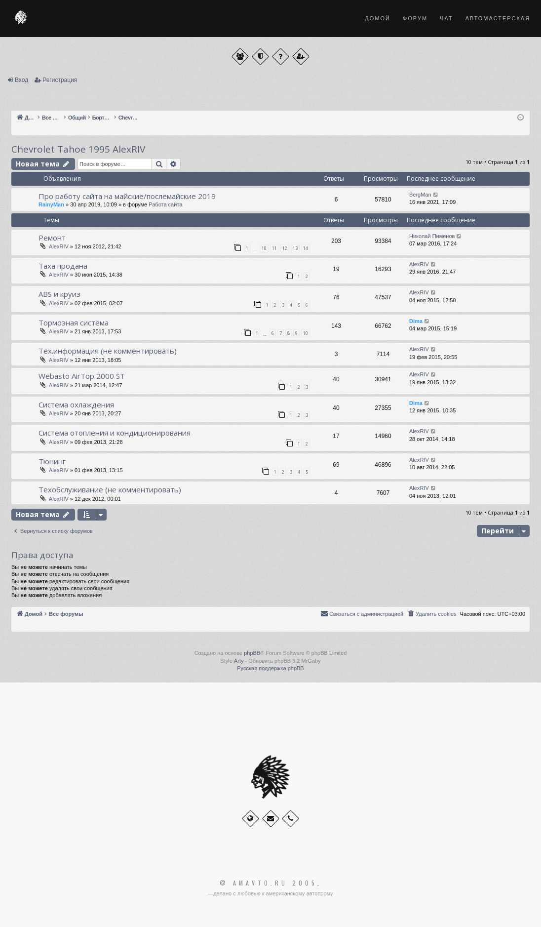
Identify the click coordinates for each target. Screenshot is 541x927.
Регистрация (59, 80)
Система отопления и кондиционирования (115, 433)
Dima (416, 321)
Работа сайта (165, 204)
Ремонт (52, 237)
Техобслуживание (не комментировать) (110, 489)
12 (284, 248)
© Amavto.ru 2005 (268, 883)
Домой (377, 18)
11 (274, 248)
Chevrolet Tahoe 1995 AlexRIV (78, 149)
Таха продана (63, 266)
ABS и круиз (59, 294)
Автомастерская (497, 18)
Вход (21, 80)
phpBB (252, 653)
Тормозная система (74, 322)
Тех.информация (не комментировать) (108, 351)
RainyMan (51, 204)
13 (295, 248)
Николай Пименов (432, 236)
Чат (446, 18)
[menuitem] (431, 613)
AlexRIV (59, 246)
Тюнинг (52, 461)
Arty (239, 661)
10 (264, 248)
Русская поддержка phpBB (270, 668)
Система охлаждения (76, 404)
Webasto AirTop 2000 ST (82, 376)
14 (305, 248)
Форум (415, 18)
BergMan (420, 195)
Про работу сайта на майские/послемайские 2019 (127, 196)
